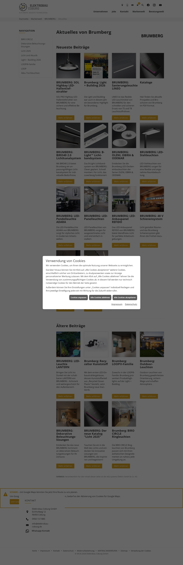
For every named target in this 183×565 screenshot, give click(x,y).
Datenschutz (131, 304)
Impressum (116, 304)
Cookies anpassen (78, 297)
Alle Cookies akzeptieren (125, 297)
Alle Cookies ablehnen (100, 297)
